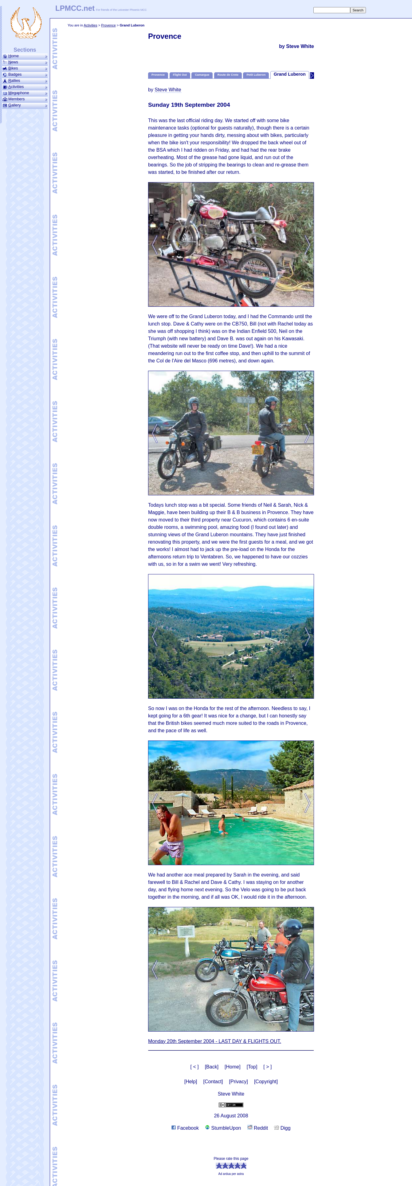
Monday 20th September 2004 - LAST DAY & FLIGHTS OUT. (214, 1041)
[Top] (252, 1066)
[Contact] (213, 1081)
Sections (25, 50)
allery (24, 105)
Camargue (202, 74)
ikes (24, 68)
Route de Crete (228, 74)
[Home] (233, 1066)
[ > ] (267, 1066)
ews (24, 62)
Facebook (185, 1128)
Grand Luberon (290, 74)
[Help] (190, 1081)
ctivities (24, 86)
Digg (282, 1128)
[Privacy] (238, 1081)
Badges (24, 74)
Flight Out (180, 74)
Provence (108, 25)
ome (24, 56)
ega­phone (24, 92)
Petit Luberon (255, 74)
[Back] (211, 1066)
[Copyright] (266, 1081)
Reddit (257, 1128)
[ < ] (194, 1066)
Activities (90, 25)
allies (24, 80)
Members (24, 99)
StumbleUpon (223, 1128)
